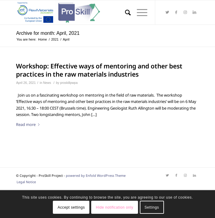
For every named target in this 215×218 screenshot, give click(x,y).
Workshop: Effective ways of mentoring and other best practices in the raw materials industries (99, 70)
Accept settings (71, 207)
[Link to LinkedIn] (194, 12)
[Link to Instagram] (185, 12)
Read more (29, 124)
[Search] (125, 12)
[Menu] (139, 12)
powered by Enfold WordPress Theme (96, 175)
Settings (151, 207)
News (47, 82)
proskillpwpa (69, 82)
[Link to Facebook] (176, 12)
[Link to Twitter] (167, 12)
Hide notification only (114, 207)
